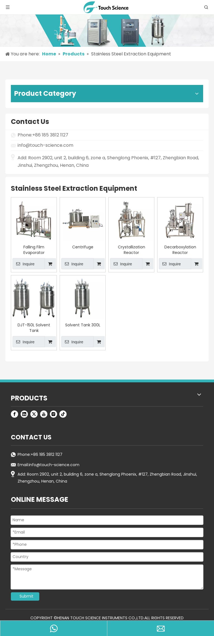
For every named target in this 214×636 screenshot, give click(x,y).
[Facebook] (14, 414)
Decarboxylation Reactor (180, 249)
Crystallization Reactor (131, 249)
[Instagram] (53, 414)
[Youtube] (43, 414)
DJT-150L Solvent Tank (34, 327)
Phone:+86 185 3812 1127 (43, 135)
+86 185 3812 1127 (46, 454)
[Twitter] (34, 414)
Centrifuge (82, 247)
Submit (26, 596)
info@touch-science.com (45, 145)
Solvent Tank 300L (82, 325)
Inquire (24, 263)
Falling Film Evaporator (34, 249)
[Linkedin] (24, 414)
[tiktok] (63, 414)
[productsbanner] (107, 30)
